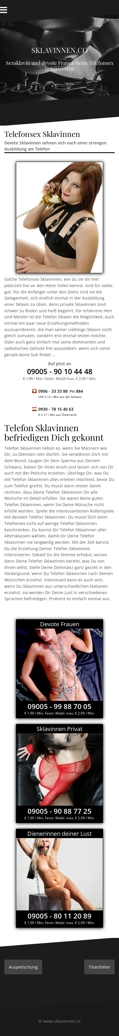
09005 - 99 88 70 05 (59, 706)
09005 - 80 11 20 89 (59, 916)
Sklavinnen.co (59, 49)
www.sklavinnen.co (61, 1021)
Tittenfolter (99, 967)
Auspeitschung (23, 967)
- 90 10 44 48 (59, 371)
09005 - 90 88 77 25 (59, 811)
